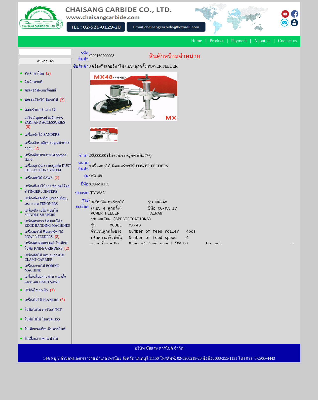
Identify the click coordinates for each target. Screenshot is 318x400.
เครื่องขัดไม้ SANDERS (42, 134)
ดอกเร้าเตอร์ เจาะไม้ (40, 110)
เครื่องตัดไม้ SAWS (38, 178)
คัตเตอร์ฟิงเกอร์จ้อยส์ (40, 90)
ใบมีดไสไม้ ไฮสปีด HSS (42, 319)
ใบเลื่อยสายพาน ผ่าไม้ (41, 339)
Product (217, 40)
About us (262, 40)
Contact (285, 40)
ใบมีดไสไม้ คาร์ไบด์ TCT (43, 309)
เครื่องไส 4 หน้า (36, 290)
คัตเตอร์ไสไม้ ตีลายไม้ (41, 100)
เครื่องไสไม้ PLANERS (41, 300)
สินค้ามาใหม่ (34, 73)
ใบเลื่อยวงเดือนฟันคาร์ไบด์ (45, 329)
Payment (239, 40)
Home (196, 40)
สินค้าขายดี (33, 82)
